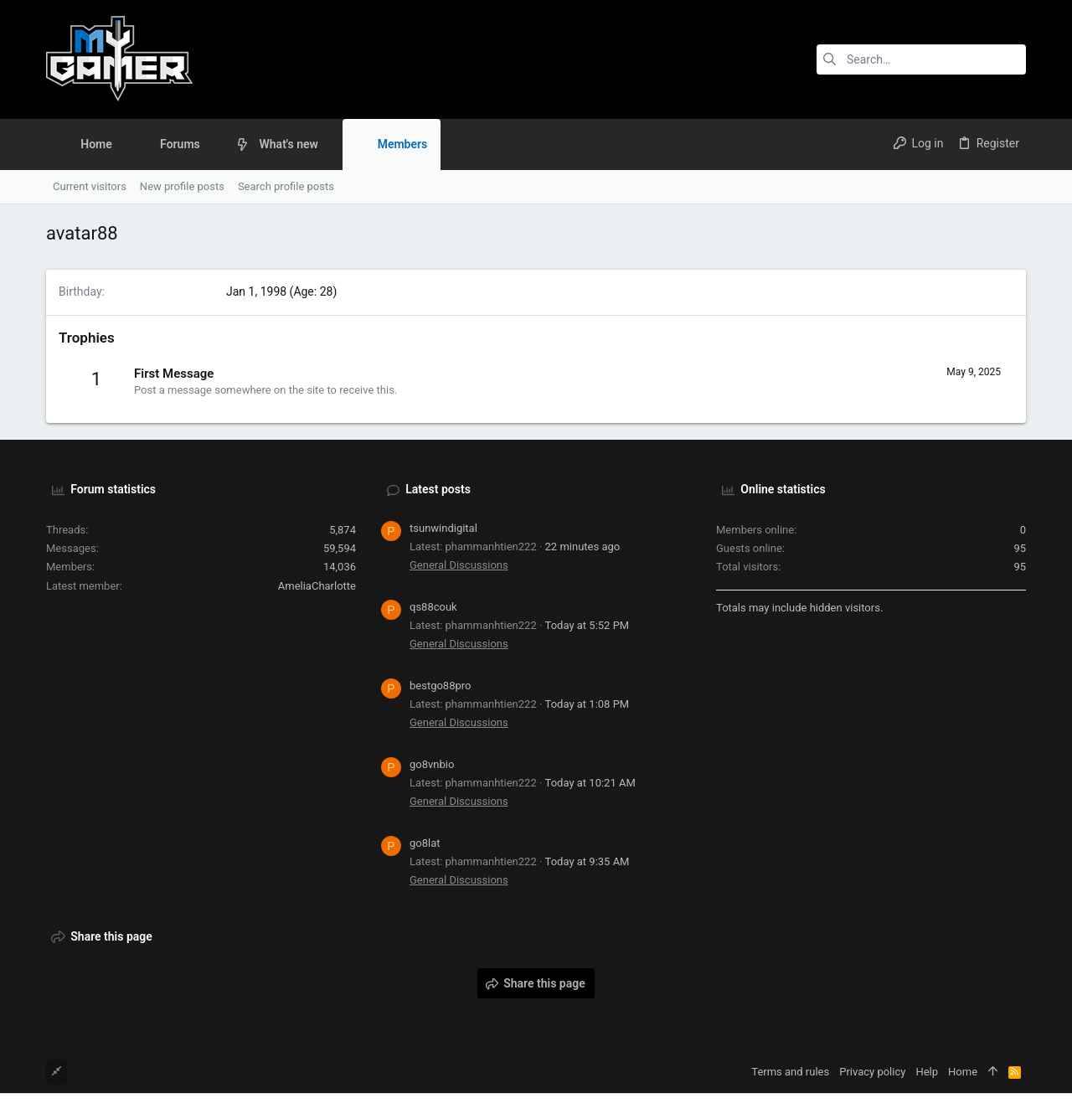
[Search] (921, 59)
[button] (213, 144)
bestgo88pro (440, 685)
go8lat (425, 843)
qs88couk (433, 607)
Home (962, 1071)
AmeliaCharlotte (317, 586)
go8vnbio (432, 764)
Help (926, 1071)
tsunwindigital (443, 528)
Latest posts (438, 489)
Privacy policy (872, 1071)
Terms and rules (790, 1071)
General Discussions (459, 565)
